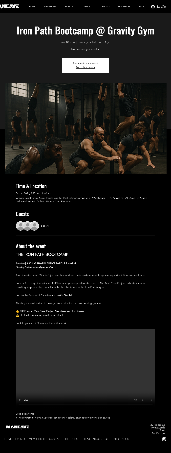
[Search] (163, 6)
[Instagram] (164, 439)
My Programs (157, 424)
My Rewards (158, 427)
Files (162, 430)
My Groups (158, 433)
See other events (85, 67)
